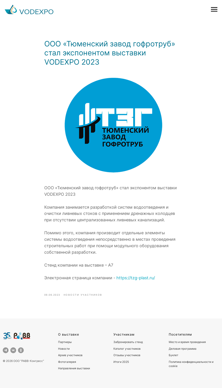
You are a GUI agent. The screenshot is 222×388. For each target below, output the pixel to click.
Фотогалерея (67, 362)
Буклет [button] (173, 355)
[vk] (13, 350)
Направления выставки (74, 368)
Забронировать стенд (128, 342)
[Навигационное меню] (214, 9)
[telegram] (6, 350)
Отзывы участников (126, 355)
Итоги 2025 (121, 362)
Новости (64, 348)
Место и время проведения (187, 342)
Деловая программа (182, 348)
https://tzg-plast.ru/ (135, 277)
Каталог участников (127, 348)
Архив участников (70, 355)
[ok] (21, 350)
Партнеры (65, 342)
